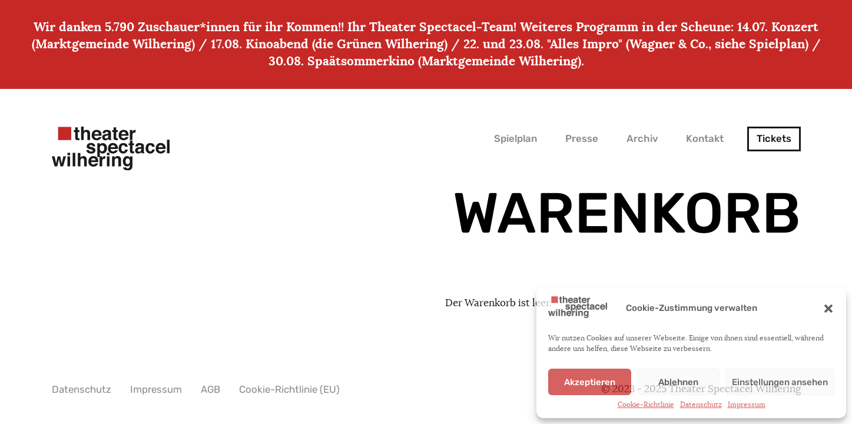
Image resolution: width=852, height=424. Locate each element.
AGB (210, 389)
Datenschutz (701, 404)
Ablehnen (678, 382)
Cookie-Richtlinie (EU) (289, 389)
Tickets (774, 138)
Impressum (746, 404)
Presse (581, 138)
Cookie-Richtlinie (646, 404)
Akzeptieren (589, 382)
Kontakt (705, 138)
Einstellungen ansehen (780, 382)
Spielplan (515, 138)
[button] (828, 308)
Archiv (642, 138)
